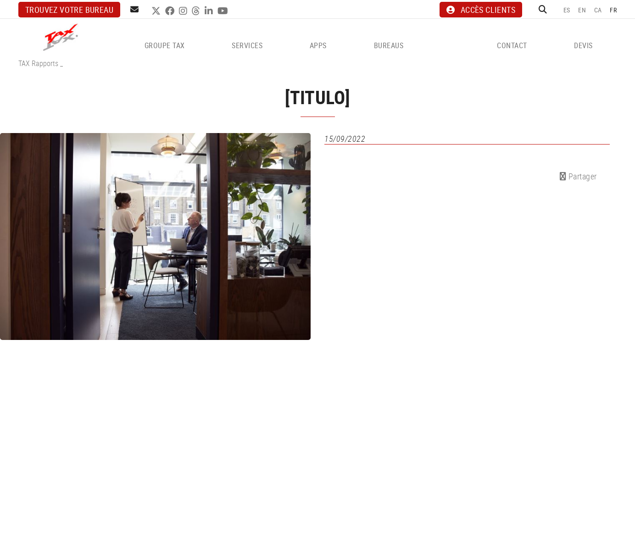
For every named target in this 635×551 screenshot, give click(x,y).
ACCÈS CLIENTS (480, 9)
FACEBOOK (171, 11)
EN (582, 10)
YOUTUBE (223, 11)
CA (598, 10)
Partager (578, 176)
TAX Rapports (38, 63)
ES (566, 10)
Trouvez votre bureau (69, 9)
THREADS (197, 11)
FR (613, 10)
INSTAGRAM (184, 11)
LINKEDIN (210, 11)
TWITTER (157, 11)
